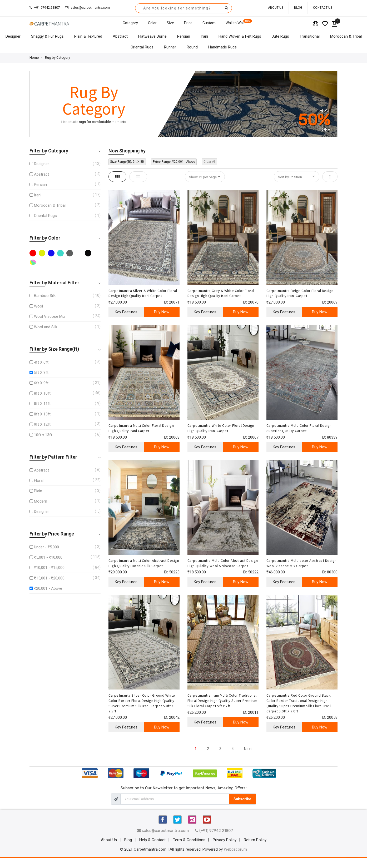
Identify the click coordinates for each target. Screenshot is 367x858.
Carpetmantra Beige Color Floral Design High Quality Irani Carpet (300, 293)
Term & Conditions (189, 840)
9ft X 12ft (42, 424)
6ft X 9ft (41, 383)
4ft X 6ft (41, 362)
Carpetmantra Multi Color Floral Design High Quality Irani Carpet (141, 428)
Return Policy (255, 840)
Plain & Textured (88, 36)
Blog (298, 7)
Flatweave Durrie (152, 36)
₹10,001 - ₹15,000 (49, 567)
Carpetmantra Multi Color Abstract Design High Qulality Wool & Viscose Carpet (222, 563)
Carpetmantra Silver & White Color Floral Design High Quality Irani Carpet (142, 293)
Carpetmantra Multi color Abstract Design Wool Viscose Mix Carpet (301, 563)
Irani (204, 36)
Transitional (310, 36)
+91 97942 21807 (44, 7)
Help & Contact (152, 840)
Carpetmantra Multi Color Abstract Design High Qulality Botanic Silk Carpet (143, 563)
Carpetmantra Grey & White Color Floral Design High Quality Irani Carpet (220, 293)
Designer (13, 36)
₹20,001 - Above (48, 588)
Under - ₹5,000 (46, 547)
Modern (40, 501)
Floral (38, 480)
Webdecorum (235, 849)
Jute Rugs (280, 36)
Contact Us (322, 7)
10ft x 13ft (43, 435)
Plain (38, 491)
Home (34, 57)
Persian (183, 36)
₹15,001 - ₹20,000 (49, 578)
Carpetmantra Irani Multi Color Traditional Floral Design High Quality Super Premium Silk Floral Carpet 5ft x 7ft (222, 700)
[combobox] (183, 8)
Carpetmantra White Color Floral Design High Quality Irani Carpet (220, 428)
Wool (38, 306)
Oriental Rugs (142, 47)
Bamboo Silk (45, 295)
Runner (170, 47)
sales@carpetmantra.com (87, 7)
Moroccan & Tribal (346, 36)
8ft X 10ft (42, 393)
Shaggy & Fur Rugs (47, 36)
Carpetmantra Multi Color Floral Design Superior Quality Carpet (299, 428)
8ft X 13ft (42, 414)
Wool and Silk (45, 327)
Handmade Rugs (222, 47)
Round (192, 47)
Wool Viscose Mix (49, 316)
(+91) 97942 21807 (214, 830)
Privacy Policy (224, 840)
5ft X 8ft (41, 372)
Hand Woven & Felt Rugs (240, 36)
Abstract (120, 36)
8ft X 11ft (42, 403)
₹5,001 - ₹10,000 (48, 557)
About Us (275, 7)
